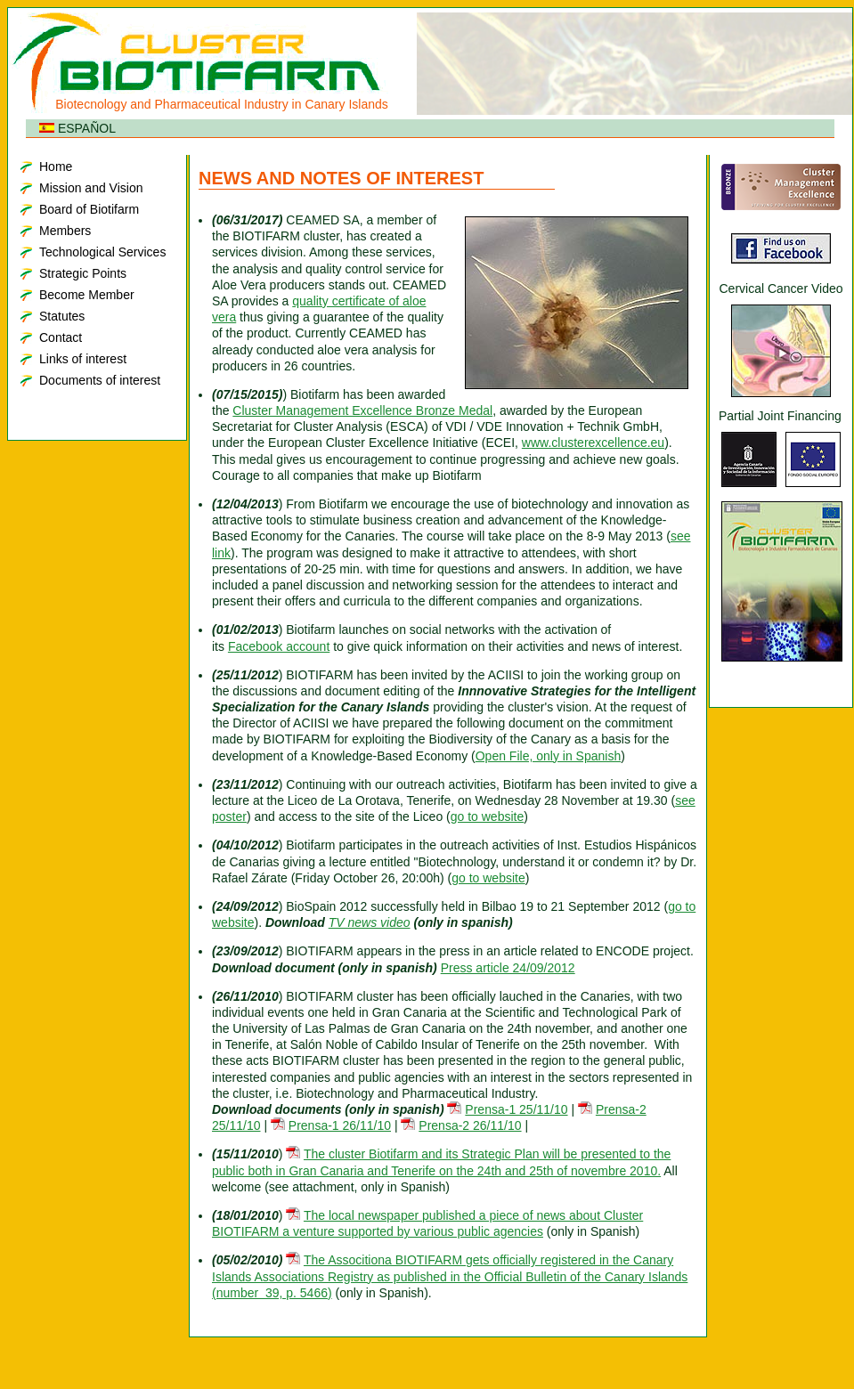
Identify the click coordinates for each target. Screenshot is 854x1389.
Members (65, 230)
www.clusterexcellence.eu (593, 442)
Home (55, 166)
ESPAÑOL (77, 128)
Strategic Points (82, 273)
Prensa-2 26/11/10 (470, 1125)
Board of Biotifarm (89, 209)
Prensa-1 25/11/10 (516, 1109)
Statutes (62, 316)
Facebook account (278, 646)
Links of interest (82, 359)
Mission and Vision (90, 188)
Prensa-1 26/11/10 (340, 1125)
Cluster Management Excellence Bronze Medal (362, 410)
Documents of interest (99, 380)
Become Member (86, 295)
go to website (488, 816)
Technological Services (102, 252)
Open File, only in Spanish (548, 756)
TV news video (370, 922)
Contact (60, 337)
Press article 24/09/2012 (508, 968)
